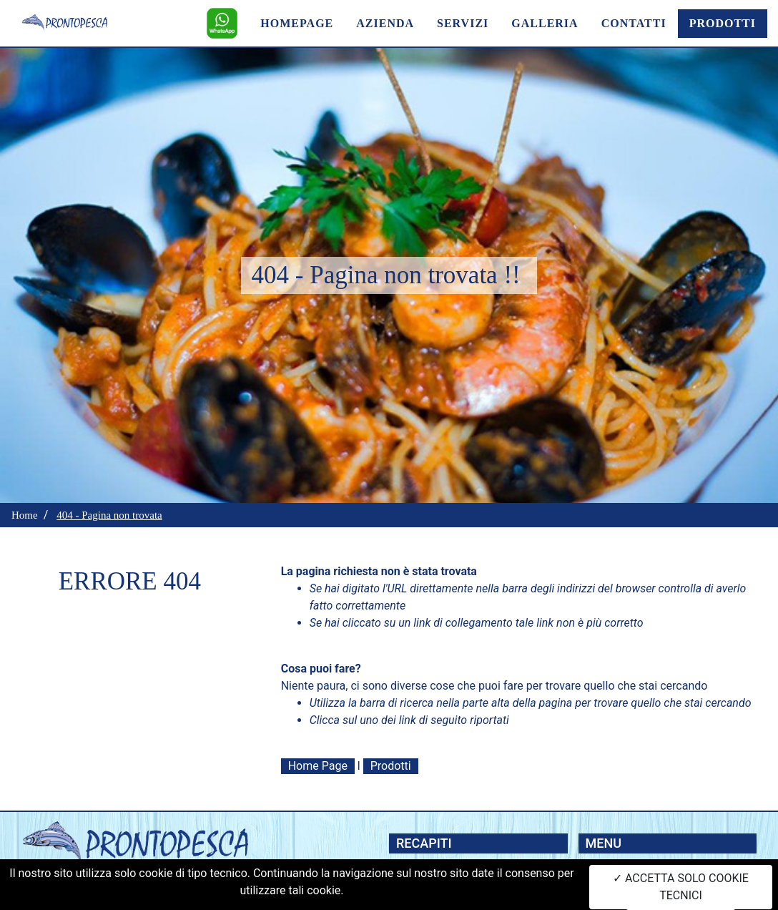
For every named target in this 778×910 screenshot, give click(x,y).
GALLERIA (544, 23)
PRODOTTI (722, 23)
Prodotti (390, 766)
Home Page (318, 766)
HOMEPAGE (296, 23)
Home (24, 515)
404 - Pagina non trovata (109, 515)
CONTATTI (633, 23)
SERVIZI (462, 23)
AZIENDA (385, 23)
